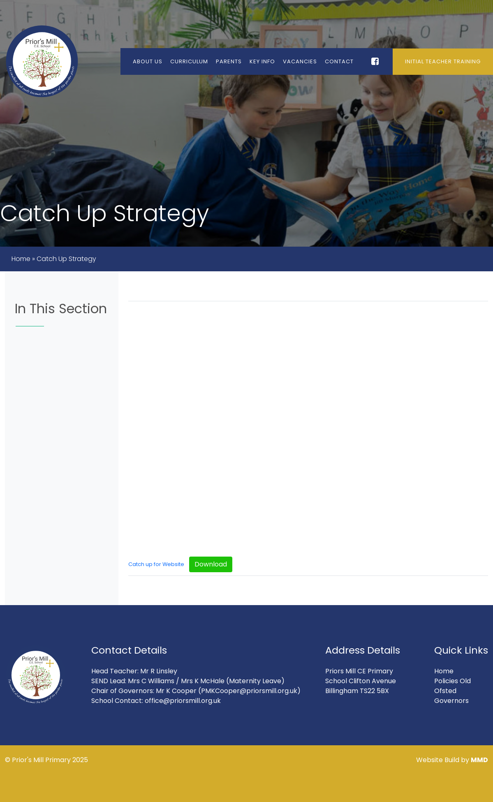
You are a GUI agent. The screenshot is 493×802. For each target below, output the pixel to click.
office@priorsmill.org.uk (183, 700)
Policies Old (452, 681)
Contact (339, 61)
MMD (479, 760)
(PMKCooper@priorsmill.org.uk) (249, 691)
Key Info (262, 61)
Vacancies (300, 61)
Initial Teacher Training (443, 61)
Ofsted (445, 691)
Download (210, 564)
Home (21, 258)
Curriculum (189, 61)
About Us (147, 61)
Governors (451, 700)
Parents (229, 61)
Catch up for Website (156, 564)
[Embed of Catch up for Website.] (308, 428)
